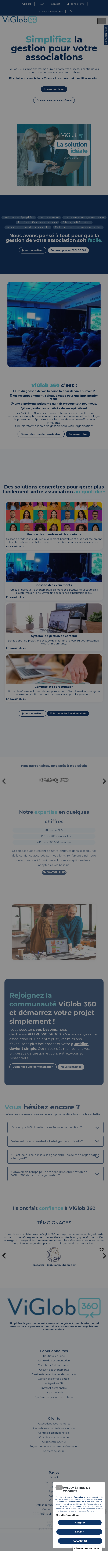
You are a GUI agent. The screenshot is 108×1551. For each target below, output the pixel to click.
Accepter (80, 1522)
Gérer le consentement (87, 1548)
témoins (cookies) (73, 1499)
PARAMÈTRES (80, 1540)
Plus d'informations (67, 1515)
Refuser (79, 1531)
